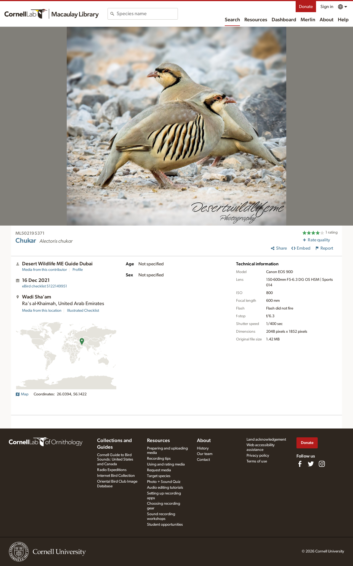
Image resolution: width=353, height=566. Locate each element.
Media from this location (41, 311)
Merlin (308, 19)
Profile (78, 270)
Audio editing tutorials (165, 488)
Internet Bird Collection (116, 476)
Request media (159, 470)
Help (343, 19)
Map (21, 394)
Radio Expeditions (112, 470)
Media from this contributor (44, 270)
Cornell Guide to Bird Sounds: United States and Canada (115, 459)
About (326, 19)
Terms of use (257, 461)
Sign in (326, 6)
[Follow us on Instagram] (322, 464)
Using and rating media (166, 464)
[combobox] (147, 13)
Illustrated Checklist (83, 311)
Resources (255, 19)
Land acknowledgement (266, 439)
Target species (158, 476)
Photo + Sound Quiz (163, 482)
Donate (306, 6)
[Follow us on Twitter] (310, 464)
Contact (203, 460)
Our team (204, 454)
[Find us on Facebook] (299, 464)
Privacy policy (258, 455)
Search (232, 19)
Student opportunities (165, 525)
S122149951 (44, 286)
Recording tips (159, 459)
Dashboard (284, 19)
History (203, 448)
